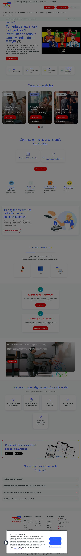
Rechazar (55, 543)
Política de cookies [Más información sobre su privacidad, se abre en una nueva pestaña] (18, 549)
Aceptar (55, 539)
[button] (6, 542)
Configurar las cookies (55, 547)
